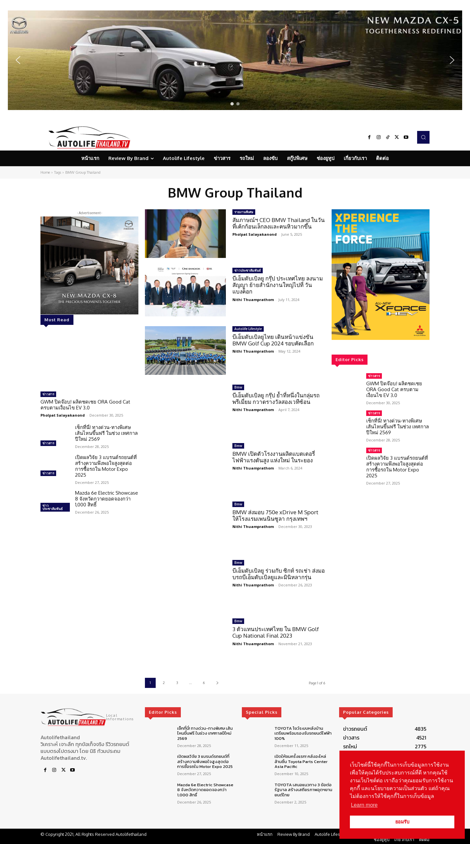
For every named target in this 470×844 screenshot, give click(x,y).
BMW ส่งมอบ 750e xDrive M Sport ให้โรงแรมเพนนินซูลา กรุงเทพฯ (276, 515)
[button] (235, 60)
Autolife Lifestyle (248, 328)
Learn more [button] (364, 805)
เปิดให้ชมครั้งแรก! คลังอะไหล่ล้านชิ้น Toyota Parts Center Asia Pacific (301, 761)
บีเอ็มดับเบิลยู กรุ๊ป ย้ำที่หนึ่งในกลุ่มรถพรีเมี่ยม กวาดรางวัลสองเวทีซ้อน (276, 398)
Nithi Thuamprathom (253, 299)
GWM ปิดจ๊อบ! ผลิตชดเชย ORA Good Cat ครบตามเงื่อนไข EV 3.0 (85, 405)
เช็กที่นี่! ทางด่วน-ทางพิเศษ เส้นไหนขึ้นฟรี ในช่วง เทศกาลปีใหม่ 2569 (106, 433)
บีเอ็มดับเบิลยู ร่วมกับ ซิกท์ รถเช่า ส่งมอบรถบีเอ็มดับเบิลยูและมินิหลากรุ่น (278, 574)
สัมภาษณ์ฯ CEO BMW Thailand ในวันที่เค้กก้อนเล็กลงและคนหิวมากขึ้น (278, 223)
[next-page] (217, 683)
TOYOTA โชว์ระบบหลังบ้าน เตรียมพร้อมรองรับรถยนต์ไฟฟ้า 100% (303, 733)
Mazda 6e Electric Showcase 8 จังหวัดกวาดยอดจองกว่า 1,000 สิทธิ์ (106, 499)
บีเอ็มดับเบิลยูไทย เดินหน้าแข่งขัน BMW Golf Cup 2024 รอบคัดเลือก (273, 340)
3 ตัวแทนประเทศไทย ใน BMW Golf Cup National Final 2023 (275, 632)
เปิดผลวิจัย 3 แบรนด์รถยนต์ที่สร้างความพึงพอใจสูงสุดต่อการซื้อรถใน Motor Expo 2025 (106, 466)
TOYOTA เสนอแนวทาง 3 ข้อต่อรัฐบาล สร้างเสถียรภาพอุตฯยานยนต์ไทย (303, 790)
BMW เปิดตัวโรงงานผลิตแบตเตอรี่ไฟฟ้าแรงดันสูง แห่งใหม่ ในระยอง (273, 457)
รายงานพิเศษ (243, 212)
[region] (235, 60)
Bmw (238, 387)
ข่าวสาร (48, 394)
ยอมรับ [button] (402, 821)
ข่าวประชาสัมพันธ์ (52, 507)
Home (45, 172)
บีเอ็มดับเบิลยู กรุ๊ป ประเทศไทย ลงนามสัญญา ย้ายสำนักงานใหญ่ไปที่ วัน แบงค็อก (277, 285)
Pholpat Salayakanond (62, 415)
